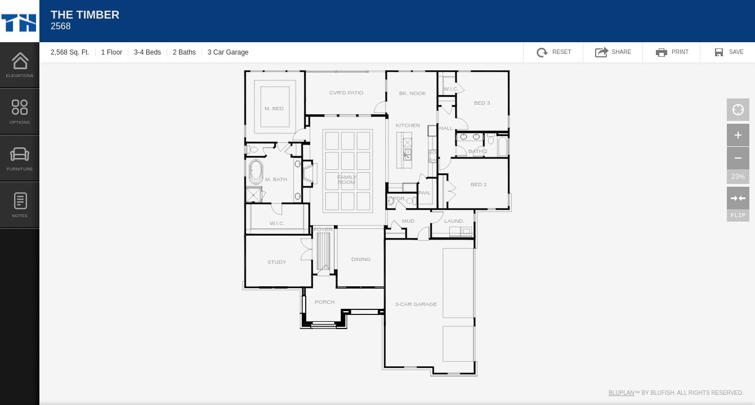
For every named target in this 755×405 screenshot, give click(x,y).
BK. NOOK (412, 93)
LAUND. (454, 221)
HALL (446, 128)
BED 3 (482, 103)
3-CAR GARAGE (416, 304)
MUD (408, 221)
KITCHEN (408, 125)
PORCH (325, 302)
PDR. (399, 198)
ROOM (346, 182)
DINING (360, 259)
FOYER (323, 229)
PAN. (424, 193)
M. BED (274, 108)
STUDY (276, 262)
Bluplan (622, 393)
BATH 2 (478, 151)
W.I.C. (277, 223)
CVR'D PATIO (346, 93)
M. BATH (276, 179)
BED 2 (478, 184)
